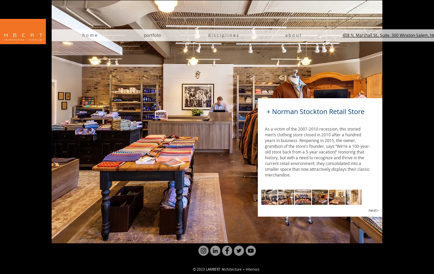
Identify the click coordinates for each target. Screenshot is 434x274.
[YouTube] (251, 251)
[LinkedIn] (215, 251)
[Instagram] (203, 251)
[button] (269, 197)
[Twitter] (239, 251)
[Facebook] (227, 251)
